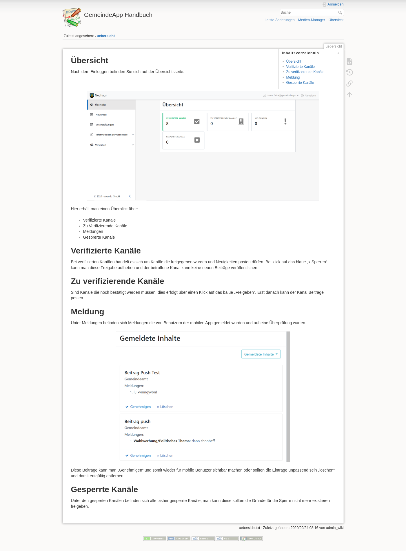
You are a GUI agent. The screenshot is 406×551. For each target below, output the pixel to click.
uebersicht (106, 36)
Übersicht (336, 20)
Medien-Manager (311, 20)
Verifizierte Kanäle (300, 67)
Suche (341, 12)
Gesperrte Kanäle (300, 83)
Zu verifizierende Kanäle (305, 72)
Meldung (293, 77)
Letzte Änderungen (280, 20)
